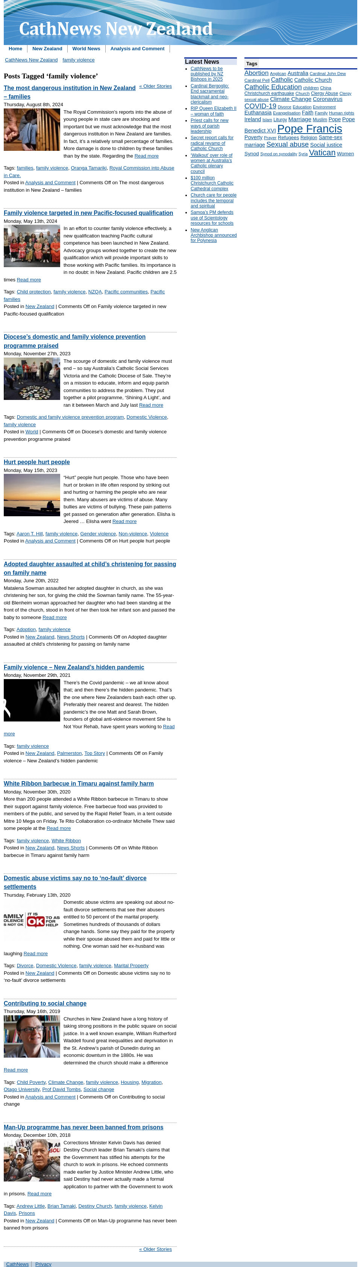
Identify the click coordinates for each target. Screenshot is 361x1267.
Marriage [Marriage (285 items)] (299, 119)
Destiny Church (95, 1206)
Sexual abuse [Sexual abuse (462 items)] (287, 144)
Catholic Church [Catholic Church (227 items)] (313, 80)
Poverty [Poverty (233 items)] (253, 137)
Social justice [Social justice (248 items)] (326, 145)
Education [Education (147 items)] (302, 107)
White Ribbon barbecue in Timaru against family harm (79, 783)
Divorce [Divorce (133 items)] (284, 107)
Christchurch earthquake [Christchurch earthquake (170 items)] (269, 93)
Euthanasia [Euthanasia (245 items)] (258, 113)
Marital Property (131, 965)
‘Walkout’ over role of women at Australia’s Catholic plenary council (211, 163)
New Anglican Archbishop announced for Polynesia (214, 235)
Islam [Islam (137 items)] (267, 119)
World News (86, 48)
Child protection (34, 292)
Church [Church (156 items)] (303, 93)
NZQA (95, 292)
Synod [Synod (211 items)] (251, 153)
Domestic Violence (147, 417)
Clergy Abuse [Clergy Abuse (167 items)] (324, 93)
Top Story (94, 753)
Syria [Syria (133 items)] (303, 154)
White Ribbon (66, 840)
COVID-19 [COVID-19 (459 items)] (260, 106)
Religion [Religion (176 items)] (308, 137)
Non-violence (132, 534)
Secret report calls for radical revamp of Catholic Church (212, 143)
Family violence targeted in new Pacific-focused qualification (88, 213)
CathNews (17, 1264)
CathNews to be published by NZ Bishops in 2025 (207, 74)
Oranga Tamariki (89, 168)
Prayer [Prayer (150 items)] (270, 137)
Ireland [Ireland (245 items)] (252, 119)
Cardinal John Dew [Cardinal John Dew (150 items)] (328, 73)
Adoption (26, 629)
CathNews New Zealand (31, 60)
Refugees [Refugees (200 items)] (288, 137)
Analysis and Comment (138, 48)
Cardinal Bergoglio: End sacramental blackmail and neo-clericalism (210, 94)
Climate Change (65, 1082)
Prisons (27, 1213)
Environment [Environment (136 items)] (324, 107)
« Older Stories (155, 86)
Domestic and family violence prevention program (70, 417)
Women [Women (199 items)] (345, 153)
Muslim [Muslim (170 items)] (320, 119)
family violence (78, 60)
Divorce (25, 965)
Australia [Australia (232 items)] (298, 73)
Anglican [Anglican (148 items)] (278, 73)
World (32, 431)
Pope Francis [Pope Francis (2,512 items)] (309, 128)
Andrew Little (31, 1206)
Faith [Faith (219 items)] (308, 113)
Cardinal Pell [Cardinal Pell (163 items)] (257, 80)
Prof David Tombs (61, 1089)
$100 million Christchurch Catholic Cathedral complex (212, 183)
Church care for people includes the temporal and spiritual (214, 200)
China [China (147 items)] (325, 88)
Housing (130, 1082)
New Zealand (47, 48)
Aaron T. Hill (30, 534)
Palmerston (69, 753)
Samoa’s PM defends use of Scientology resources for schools (212, 218)
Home (15, 48)
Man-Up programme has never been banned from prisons (84, 1127)
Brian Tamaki (61, 1206)
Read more (147, 156)
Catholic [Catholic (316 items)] (282, 79)
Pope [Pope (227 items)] (335, 119)
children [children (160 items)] (311, 87)
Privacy (43, 1264)
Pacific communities (126, 292)
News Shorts (71, 637)
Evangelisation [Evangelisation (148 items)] (286, 113)
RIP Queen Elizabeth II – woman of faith (214, 111)
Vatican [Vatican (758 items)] (322, 152)
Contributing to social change (45, 1003)
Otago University (21, 1089)
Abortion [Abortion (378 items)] (256, 73)
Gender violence (98, 534)
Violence (159, 534)
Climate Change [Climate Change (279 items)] (290, 99)
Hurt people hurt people (37, 462)
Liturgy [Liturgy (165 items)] (280, 119)
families (25, 168)
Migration (151, 1082)
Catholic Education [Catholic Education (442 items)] (273, 87)
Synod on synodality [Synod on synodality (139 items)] (278, 154)
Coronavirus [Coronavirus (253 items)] (328, 99)
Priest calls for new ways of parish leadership (210, 126)
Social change (98, 1089)
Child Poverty (31, 1082)
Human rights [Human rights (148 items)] (341, 113)
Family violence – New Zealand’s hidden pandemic (74, 667)
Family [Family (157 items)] (321, 112)
